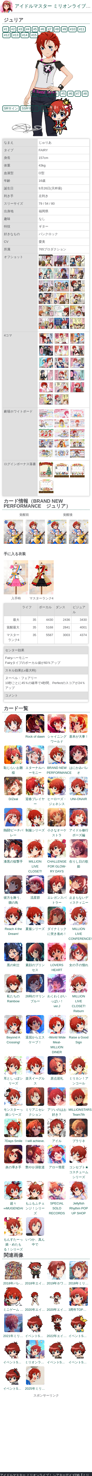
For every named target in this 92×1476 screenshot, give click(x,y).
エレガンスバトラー (56, 897)
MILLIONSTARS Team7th (80, 1109)
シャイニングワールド (56, 736)
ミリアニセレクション (35, 1109)
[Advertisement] (46, 1432)
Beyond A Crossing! (13, 1037)
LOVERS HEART (57, 965)
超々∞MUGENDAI (13, 1203)
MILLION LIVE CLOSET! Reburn (78, 1001)
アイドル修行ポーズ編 (78, 830)
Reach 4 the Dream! (13, 929)
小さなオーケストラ (56, 830)
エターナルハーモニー (35, 768)
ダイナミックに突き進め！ (56, 929)
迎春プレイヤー (35, 799)
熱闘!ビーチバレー (13, 830)
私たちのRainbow (13, 996)
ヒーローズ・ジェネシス (56, 799)
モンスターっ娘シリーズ (13, 1109)
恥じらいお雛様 (13, 768)
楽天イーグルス (35, 1078)
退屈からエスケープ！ (35, 1037)
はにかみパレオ (78, 768)
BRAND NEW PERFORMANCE (59, 768)
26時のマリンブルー (35, 996)
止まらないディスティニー (78, 897)
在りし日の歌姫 (78, 861)
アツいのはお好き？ (56, 1109)
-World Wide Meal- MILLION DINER (57, 1042)
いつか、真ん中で (35, 1239)
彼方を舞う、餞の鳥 (13, 897)
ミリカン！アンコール (78, 1078)
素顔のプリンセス (35, 965)
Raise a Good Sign (79, 1037)
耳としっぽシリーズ (13, 1078)
